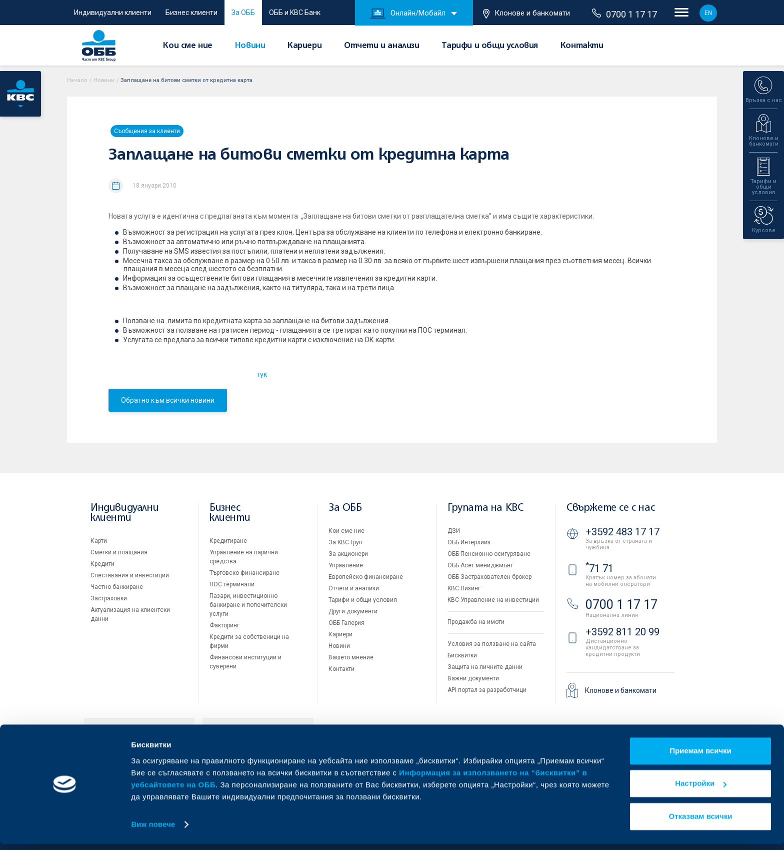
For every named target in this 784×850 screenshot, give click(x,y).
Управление (345, 565)
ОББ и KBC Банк (294, 13)
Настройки (700, 789)
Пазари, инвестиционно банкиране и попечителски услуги (248, 604)
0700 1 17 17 (624, 14)
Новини (250, 46)
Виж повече (153, 830)
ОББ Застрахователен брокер (490, 576)
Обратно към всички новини (167, 400)
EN (708, 13)
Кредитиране (228, 540)
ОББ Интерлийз (469, 542)
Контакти (582, 46)
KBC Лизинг (464, 588)
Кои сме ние (187, 46)
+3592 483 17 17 (623, 532)
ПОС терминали (232, 584)
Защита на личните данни (485, 666)
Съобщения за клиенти (147, 131)
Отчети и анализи (382, 46)
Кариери (305, 46)
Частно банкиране (116, 586)
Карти (98, 540)
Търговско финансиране (245, 572)
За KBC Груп (345, 542)
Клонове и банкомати (526, 14)
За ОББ (243, 13)
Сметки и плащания (119, 552)
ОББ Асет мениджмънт (480, 565)
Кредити (102, 563)
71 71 (600, 568)
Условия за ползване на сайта (492, 643)
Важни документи (473, 678)
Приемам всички (701, 756)
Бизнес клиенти (192, 13)
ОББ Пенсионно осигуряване (489, 553)
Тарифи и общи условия (490, 46)
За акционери (348, 553)
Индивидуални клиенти (113, 13)
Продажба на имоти (476, 621)
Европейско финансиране (365, 576)
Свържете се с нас (610, 508)
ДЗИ (454, 530)
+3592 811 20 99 (623, 632)
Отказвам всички (700, 822)
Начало (77, 80)
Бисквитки (462, 655)
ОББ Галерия (346, 622)
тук (261, 374)
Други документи (353, 611)
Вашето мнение (351, 657)
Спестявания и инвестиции (129, 575)
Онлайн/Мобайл (408, 14)
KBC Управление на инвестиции (493, 599)
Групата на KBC (485, 508)
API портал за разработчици (487, 689)
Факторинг (225, 625)
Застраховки (108, 598)
